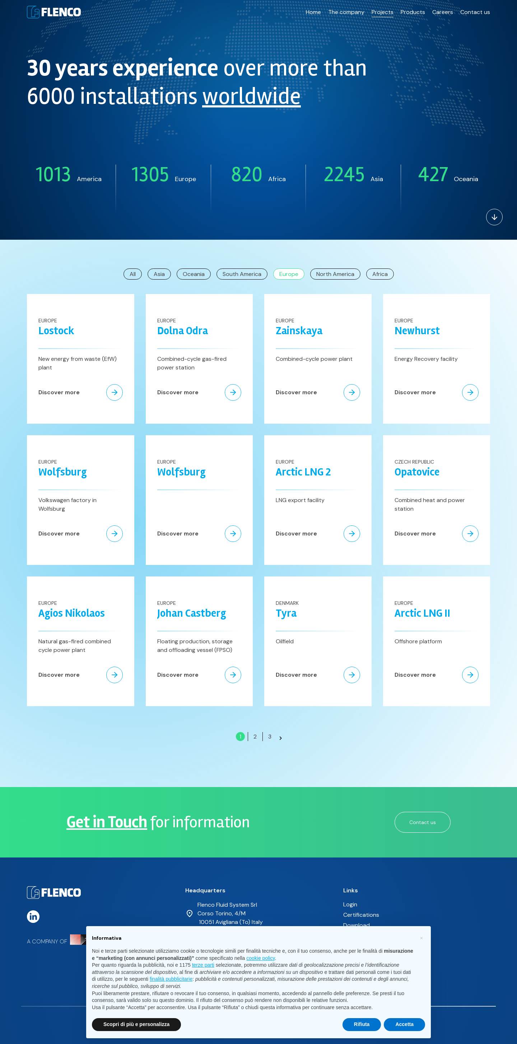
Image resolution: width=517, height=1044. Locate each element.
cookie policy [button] (260, 958)
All (133, 274)
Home (313, 10)
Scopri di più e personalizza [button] (136, 1024)
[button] (421, 937)
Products (413, 10)
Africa (380, 274)
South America (242, 274)
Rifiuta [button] (362, 1024)
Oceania (194, 274)
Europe (288, 274)
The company (346, 10)
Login (350, 904)
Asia (159, 274)
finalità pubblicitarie (171, 979)
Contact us (475, 10)
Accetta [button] (404, 1024)
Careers (442, 10)
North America (335, 274)
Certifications (361, 915)
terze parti (203, 965)
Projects (382, 10)
